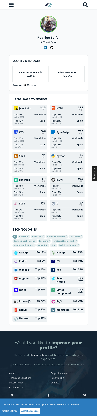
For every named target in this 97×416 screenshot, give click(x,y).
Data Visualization (57, 236)
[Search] (85, 4)
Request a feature (60, 373)
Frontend (44, 240)
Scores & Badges (26, 61)
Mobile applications (24, 245)
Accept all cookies (29, 411)
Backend (24, 236)
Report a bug (57, 377)
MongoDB (43, 245)
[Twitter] (85, 395)
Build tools (38, 236)
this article (37, 355)
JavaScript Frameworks (65, 240)
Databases (76, 236)
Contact (55, 382)
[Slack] (12, 395)
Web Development (69, 245)
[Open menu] (11, 4)
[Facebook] (48, 395)
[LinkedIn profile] (45, 47)
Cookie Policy (16, 387)
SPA (53, 245)
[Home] (48, 5)
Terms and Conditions (20, 377)
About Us (13, 373)
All (15, 236)
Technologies (24, 229)
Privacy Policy (16, 382)
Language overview (29, 99)
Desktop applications (25, 240)
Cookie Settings (9, 411)
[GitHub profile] (51, 47)
